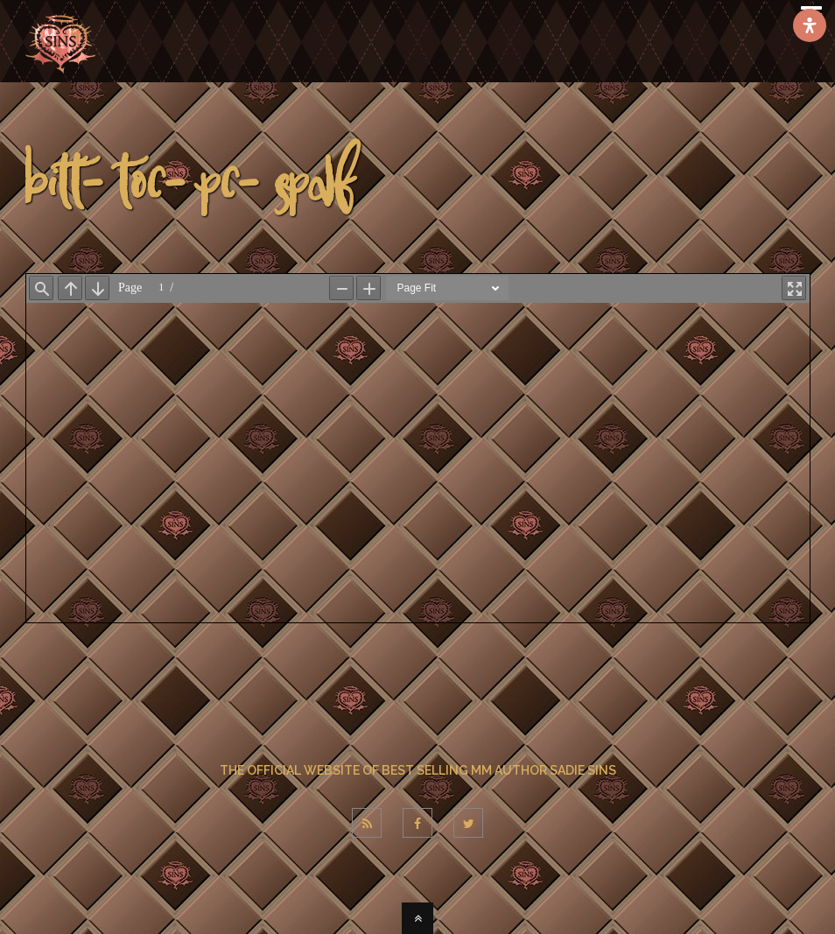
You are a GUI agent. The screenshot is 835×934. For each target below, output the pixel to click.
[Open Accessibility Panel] (809, 25)
